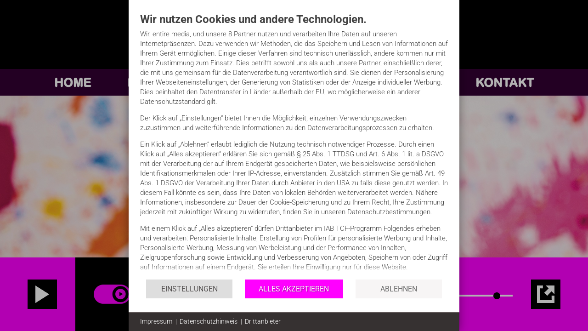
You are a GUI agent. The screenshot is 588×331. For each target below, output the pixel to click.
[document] (294, 145)
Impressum (156, 321)
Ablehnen (398, 289)
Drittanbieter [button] (263, 321)
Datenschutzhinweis (208, 321)
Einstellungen (189, 289)
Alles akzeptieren (294, 289)
